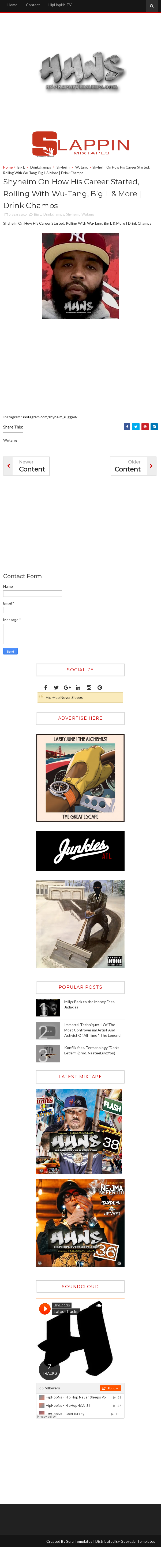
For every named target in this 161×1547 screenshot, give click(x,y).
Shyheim (63, 167)
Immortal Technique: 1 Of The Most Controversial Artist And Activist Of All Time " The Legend (92, 1029)
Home (12, 4)
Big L (21, 167)
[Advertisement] (69, 1461)
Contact (33, 4)
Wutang (81, 167)
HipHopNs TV (60, 4)
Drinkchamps (40, 167)
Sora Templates (79, 1541)
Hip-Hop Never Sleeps (64, 697)
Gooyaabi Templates (138, 1541)
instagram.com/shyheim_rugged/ (50, 417)
